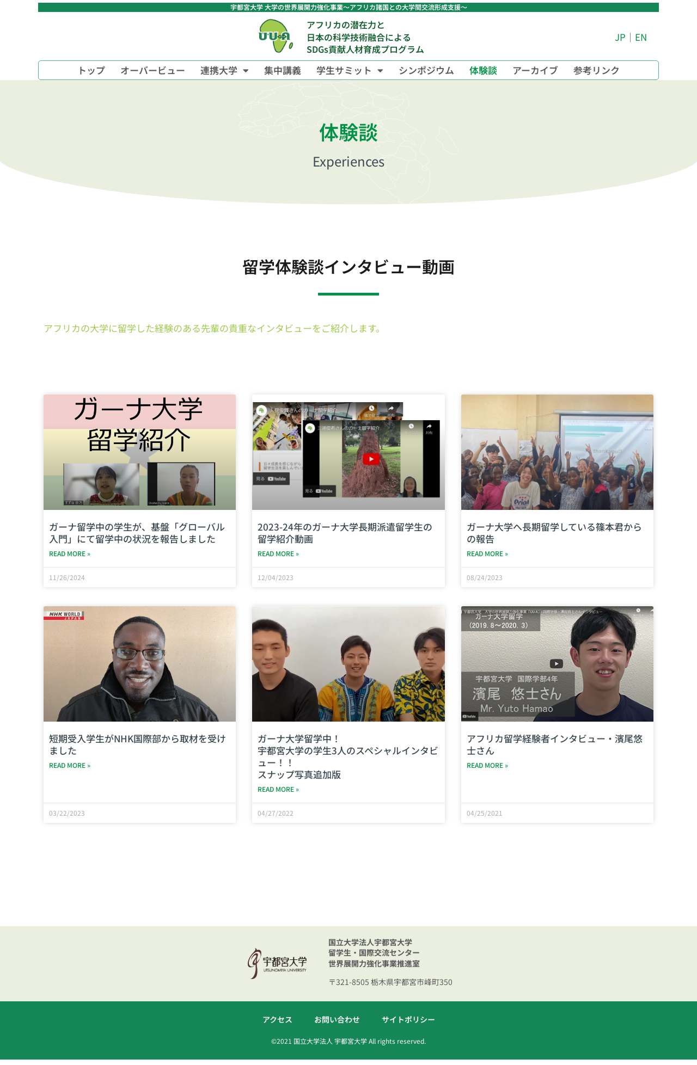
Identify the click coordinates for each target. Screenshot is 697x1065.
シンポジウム (426, 70)
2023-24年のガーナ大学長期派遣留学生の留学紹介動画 (345, 532)
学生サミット (349, 70)
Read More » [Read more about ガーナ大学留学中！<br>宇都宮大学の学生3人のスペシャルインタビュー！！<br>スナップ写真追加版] (278, 793)
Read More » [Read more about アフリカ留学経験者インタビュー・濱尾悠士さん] (487, 769)
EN (641, 37)
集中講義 (282, 70)
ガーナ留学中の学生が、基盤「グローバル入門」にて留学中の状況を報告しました (137, 532)
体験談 (483, 70)
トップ (91, 70)
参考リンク (596, 70)
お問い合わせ (337, 1024)
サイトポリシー (408, 1024)
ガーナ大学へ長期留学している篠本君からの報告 (554, 532)
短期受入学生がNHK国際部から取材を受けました (137, 747)
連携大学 (224, 70)
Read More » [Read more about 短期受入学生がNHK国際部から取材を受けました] (69, 769)
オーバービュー (152, 70)
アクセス (277, 1024)
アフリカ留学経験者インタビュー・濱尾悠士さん (555, 747)
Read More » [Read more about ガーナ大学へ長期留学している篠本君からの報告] (487, 554)
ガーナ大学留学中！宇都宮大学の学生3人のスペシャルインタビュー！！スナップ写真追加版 (348, 759)
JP (620, 37)
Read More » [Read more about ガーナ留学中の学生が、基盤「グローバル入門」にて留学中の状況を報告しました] (69, 554)
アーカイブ (535, 70)
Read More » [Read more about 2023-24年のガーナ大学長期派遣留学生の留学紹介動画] (278, 554)
